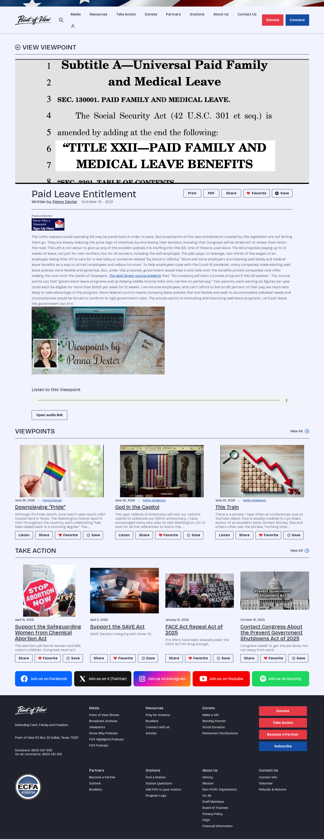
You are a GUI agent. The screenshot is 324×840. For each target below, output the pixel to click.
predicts (135, 266)
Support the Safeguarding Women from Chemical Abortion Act (48, 623)
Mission (208, 784)
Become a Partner (283, 735)
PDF (211, 184)
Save (281, 183)
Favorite (256, 183)
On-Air (206, 796)
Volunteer (266, 784)
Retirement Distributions (220, 734)
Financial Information (217, 827)
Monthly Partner (214, 722)
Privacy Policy (212, 815)
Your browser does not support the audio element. (162, 391)
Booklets (152, 722)
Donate (274, 15)
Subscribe (283, 747)
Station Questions (159, 784)
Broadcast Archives (103, 722)
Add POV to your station (163, 790)
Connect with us (158, 728)
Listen (25, 525)
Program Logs (156, 796)
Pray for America (158, 716)
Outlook (95, 784)
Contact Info (268, 778)
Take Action (283, 723)
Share (231, 184)
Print (192, 184)
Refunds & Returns (272, 790)
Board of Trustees (215, 809)
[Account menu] (254, 15)
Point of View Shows (104, 716)
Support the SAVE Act (117, 617)
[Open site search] (61, 15)
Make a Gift (210, 716)
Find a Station (156, 778)
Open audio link (49, 405)
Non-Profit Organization (219, 790)
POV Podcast (98, 746)
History (207, 778)
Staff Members (213, 802)
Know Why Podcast (103, 734)
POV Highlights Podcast (106, 740)
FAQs (206, 821)
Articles (151, 734)
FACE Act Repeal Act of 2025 (194, 620)
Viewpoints (97, 728)
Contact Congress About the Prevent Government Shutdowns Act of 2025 (271, 623)
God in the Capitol (137, 497)
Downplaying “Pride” (40, 497)
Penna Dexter (64, 192)
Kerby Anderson (154, 490)
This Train (227, 497)
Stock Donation (213, 728)
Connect (297, 15)
